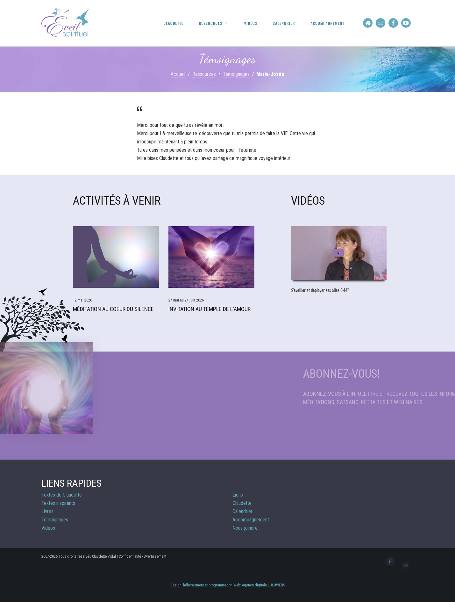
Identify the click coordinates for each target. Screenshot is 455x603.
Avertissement (155, 556)
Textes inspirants (58, 503)
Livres (47, 511)
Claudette (173, 23)
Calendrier (284, 23)
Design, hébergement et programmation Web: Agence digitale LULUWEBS (227, 585)
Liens (237, 495)
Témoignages (236, 74)
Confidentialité (130, 556)
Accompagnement (327, 23)
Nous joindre (245, 528)
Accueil (178, 74)
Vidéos (250, 23)
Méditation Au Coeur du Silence (113, 309)
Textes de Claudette (61, 495)
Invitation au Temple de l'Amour (209, 309)
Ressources (210, 23)
